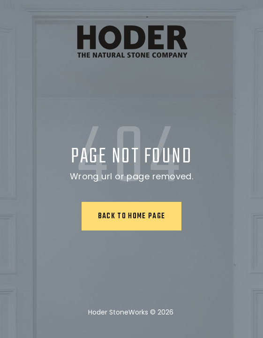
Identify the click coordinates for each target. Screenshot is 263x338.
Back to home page (131, 216)
